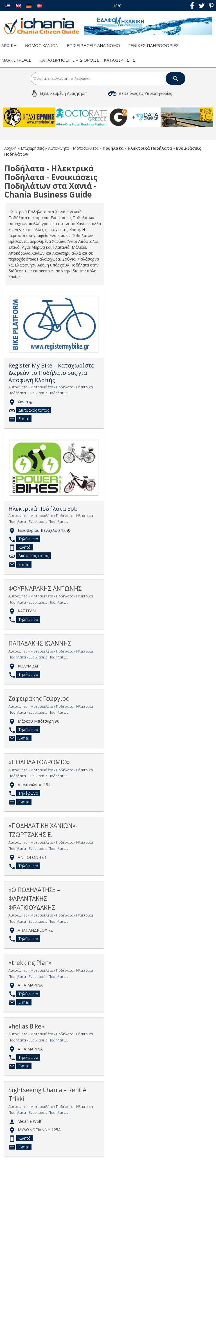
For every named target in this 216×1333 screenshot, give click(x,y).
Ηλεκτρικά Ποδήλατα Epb (43, 508)
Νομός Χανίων (41, 45)
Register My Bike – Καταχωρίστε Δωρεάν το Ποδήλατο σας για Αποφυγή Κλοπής (51, 373)
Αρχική (9, 45)
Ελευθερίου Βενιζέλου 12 (44, 530)
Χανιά (25, 401)
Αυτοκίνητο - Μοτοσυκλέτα (73, 148)
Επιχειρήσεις (32, 148)
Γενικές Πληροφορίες (153, 45)
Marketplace (16, 60)
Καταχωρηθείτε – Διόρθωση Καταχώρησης (87, 60)
